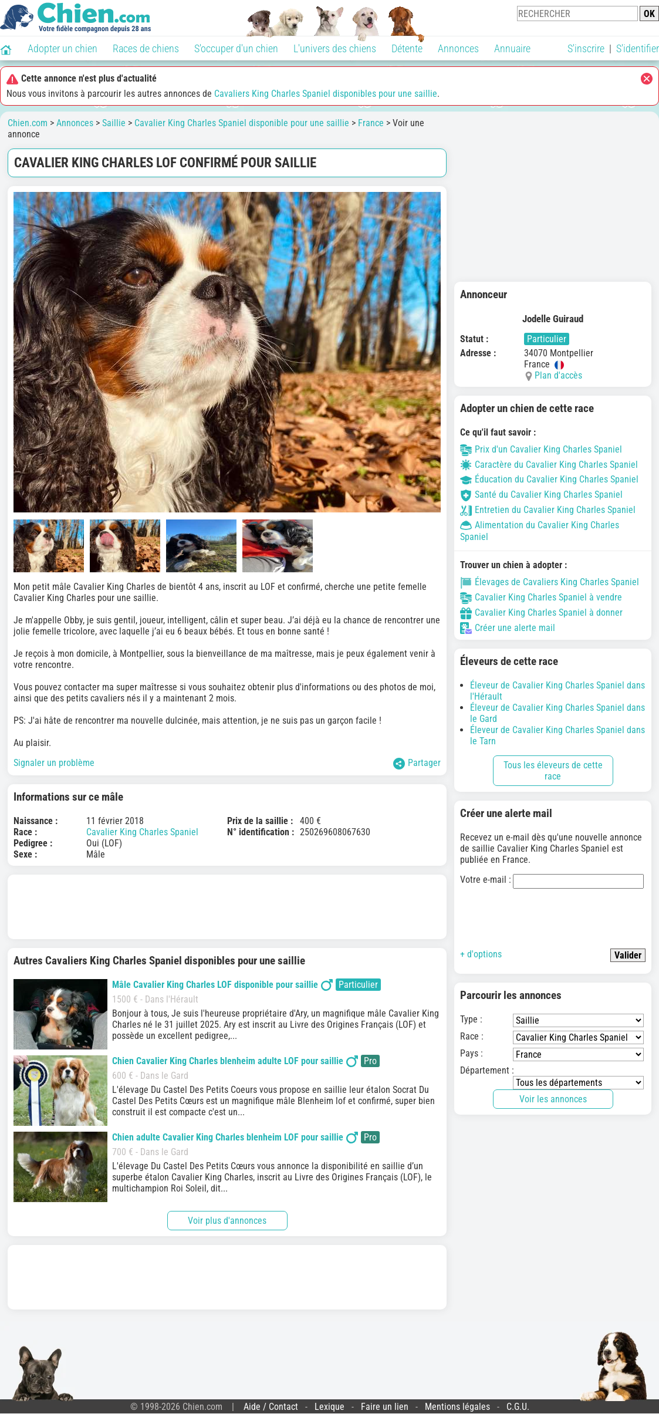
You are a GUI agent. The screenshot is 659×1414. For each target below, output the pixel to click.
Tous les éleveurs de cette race (553, 771)
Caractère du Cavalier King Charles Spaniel (549, 464)
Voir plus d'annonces (227, 1220)
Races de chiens (146, 48)
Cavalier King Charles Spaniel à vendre (541, 597)
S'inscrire (585, 48)
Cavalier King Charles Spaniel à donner (541, 612)
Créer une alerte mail (507, 627)
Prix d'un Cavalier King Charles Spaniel (541, 449)
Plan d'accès (558, 375)
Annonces (458, 48)
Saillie (114, 123)
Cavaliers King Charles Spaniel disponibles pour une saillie (325, 93)
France (371, 123)
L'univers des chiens (334, 48)
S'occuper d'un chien (236, 48)
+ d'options (481, 954)
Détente (407, 48)
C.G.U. (517, 1406)
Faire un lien (384, 1406)
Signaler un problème (53, 762)
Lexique (329, 1406)
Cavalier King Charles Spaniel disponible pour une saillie (241, 123)
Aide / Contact (271, 1406)
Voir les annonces (553, 1099)
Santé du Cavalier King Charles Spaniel (541, 494)
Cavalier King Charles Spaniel (142, 832)
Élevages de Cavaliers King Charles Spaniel (549, 582)
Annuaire (512, 48)
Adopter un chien (62, 48)
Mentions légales (457, 1406)
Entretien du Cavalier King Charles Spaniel (548, 509)
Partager (417, 763)
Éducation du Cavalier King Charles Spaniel (549, 479)
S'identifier (637, 48)
